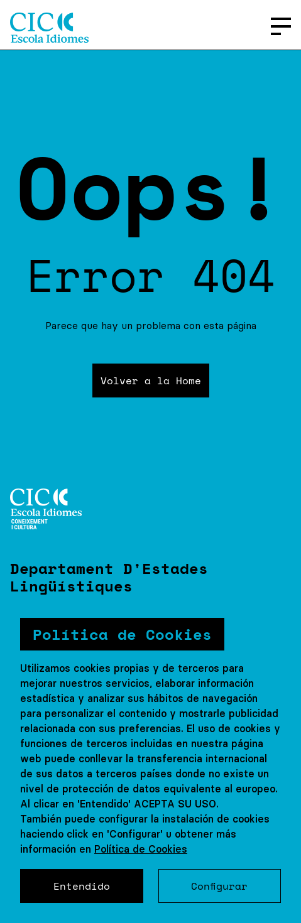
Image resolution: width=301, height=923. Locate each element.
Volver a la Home (151, 380)
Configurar (219, 885)
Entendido (81, 885)
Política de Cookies (140, 849)
